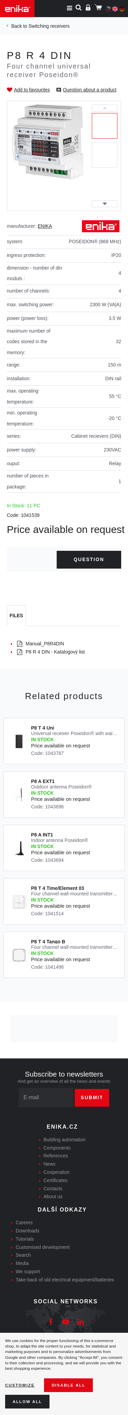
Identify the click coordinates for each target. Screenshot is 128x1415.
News (50, 1164)
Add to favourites (32, 89)
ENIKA (45, 226)
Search (23, 1255)
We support (28, 1271)
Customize (19, 1385)
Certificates (56, 1180)
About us (53, 1196)
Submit (92, 1097)
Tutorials (25, 1239)
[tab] (16, 615)
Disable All (68, 1385)
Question (89, 559)
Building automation (65, 1139)
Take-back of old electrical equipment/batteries (65, 1279)
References (56, 1155)
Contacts (53, 1188)
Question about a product (89, 89)
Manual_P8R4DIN (40, 643)
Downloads (27, 1230)
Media (22, 1263)
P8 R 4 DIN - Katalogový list (51, 652)
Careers (24, 1222)
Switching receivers (49, 26)
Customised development (43, 1247)
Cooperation (57, 1172)
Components (57, 1148)
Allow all (27, 1401)
